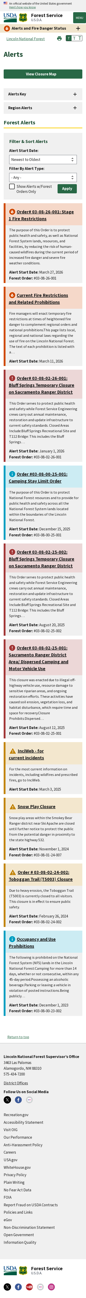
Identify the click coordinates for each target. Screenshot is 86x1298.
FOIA (7, 1197)
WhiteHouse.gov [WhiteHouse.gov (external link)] (17, 1167)
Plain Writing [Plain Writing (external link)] (14, 1182)
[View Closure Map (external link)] (43, 74)
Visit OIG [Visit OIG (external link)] (10, 1129)
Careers (10, 1152)
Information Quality (20, 1242)
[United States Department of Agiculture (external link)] (11, 17)
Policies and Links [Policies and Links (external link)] (18, 1212)
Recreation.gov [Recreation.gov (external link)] (16, 1114)
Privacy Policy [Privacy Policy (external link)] (15, 1174)
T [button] (69, 38)
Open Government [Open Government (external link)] (19, 1234)
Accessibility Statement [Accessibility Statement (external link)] (23, 1122)
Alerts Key (17, 94)
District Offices (16, 1083)
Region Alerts (20, 107)
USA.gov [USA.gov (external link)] (10, 1159)
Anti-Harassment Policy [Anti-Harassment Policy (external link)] (23, 1144)
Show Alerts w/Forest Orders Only (34, 189)
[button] (59, 37)
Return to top (18, 1037)
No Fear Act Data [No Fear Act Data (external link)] (17, 1189)
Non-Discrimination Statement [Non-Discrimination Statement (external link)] (29, 1227)
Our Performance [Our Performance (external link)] (18, 1137)
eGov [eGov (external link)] (8, 1219)
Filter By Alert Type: (26, 168)
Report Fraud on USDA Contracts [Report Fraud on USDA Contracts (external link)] (31, 1204)
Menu (79, 18)
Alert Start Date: (24, 150)
